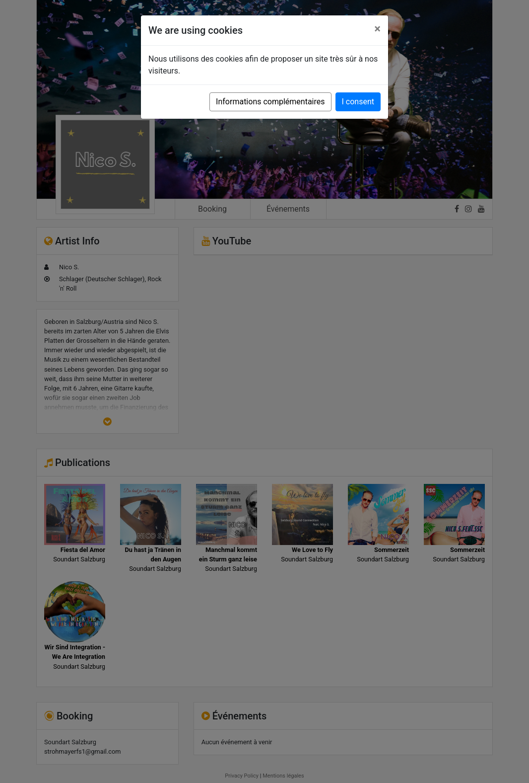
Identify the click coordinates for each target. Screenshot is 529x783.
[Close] (377, 28)
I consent (358, 101)
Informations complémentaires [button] (270, 101)
